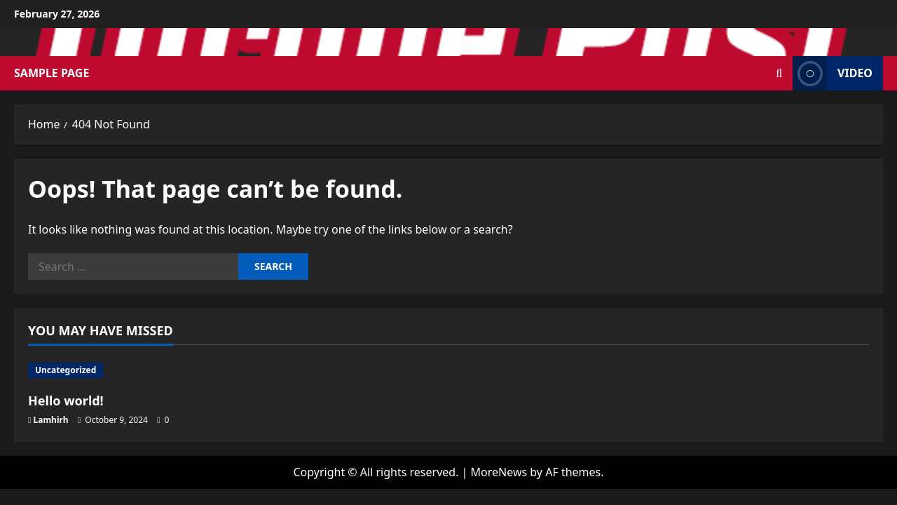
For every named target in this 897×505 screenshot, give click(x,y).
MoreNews (499, 472)
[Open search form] (779, 73)
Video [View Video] (832, 73)
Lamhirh (51, 420)
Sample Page (51, 73)
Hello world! (66, 400)
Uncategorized (65, 370)
